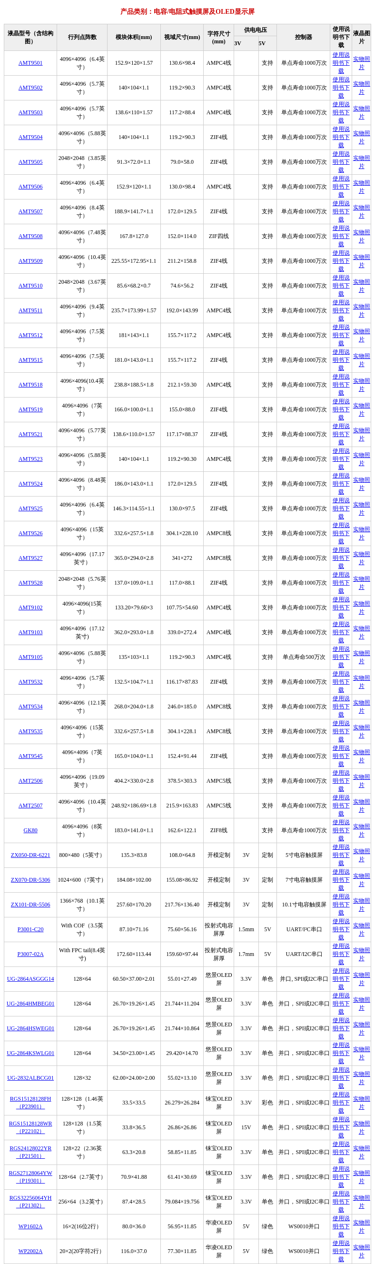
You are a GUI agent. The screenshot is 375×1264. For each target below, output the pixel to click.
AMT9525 (31, 508)
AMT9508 (31, 236)
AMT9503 (31, 112)
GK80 (30, 830)
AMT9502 (31, 87)
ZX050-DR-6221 (30, 855)
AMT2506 (31, 780)
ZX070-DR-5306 (30, 879)
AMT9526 (31, 533)
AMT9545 (31, 756)
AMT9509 (31, 261)
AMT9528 (31, 582)
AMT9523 (31, 459)
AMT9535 (31, 731)
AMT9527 (31, 558)
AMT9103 (31, 632)
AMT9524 (31, 483)
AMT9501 (31, 63)
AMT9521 (31, 434)
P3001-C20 (31, 929)
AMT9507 (31, 211)
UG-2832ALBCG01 (30, 1078)
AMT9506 (31, 186)
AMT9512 (31, 335)
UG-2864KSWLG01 (30, 1053)
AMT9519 (31, 409)
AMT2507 (31, 805)
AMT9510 (31, 285)
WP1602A (31, 1226)
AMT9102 (31, 607)
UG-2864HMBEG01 (31, 1003)
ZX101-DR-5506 (30, 904)
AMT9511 (30, 310)
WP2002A (31, 1251)
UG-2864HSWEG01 (30, 1028)
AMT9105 (31, 657)
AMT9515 (31, 360)
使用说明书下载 (341, 62)
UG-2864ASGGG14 (30, 978)
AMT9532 (31, 681)
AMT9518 (31, 384)
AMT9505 (31, 162)
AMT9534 (31, 706)
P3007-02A (30, 954)
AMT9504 (31, 137)
